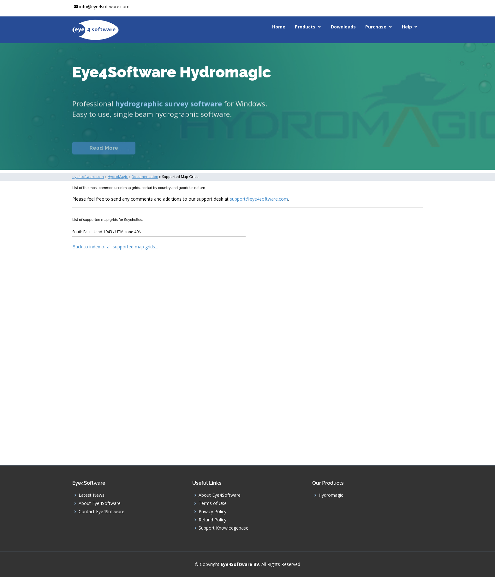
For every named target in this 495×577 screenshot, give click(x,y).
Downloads (343, 27)
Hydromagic (331, 495)
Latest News (91, 495)
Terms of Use (213, 503)
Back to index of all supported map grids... (115, 247)
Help (407, 27)
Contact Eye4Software (101, 511)
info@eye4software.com (104, 6)
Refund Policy (212, 520)
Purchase (375, 27)
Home (278, 27)
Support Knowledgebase (223, 528)
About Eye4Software (100, 503)
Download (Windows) (270, 155)
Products (305, 27)
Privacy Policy (212, 511)
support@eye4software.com (259, 199)
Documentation (171, 155)
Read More (103, 155)
